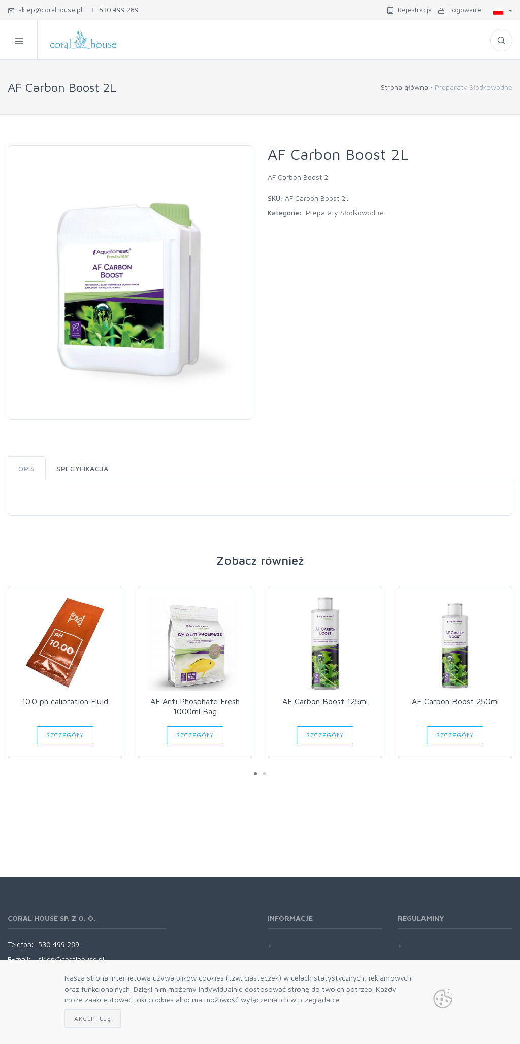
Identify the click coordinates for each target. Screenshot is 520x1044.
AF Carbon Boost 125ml (325, 701)
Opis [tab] (26, 468)
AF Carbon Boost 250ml (455, 701)
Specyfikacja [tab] (82, 468)
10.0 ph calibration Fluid (65, 701)
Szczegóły (65, 735)
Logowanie (460, 10)
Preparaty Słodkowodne (344, 212)
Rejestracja (409, 10)
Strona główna (404, 87)
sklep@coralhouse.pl (45, 10)
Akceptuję (92, 1018)
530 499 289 (115, 10)
